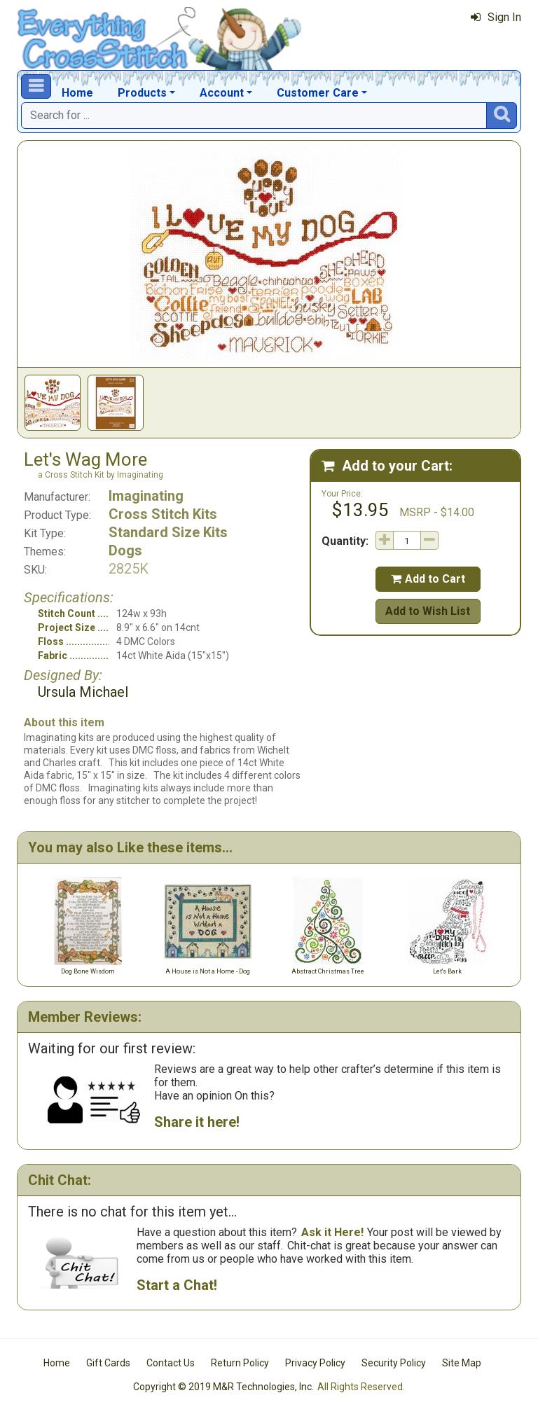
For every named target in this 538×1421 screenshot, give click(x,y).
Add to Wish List (427, 611)
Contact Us (170, 1362)
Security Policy (393, 1362)
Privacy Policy (315, 1362)
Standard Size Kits (168, 532)
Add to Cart (428, 578)
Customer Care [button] (318, 92)
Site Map (461, 1362)
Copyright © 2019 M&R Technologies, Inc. (223, 1386)
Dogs (125, 550)
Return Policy (240, 1362)
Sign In (496, 17)
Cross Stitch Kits (163, 514)
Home (77, 92)
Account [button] (222, 92)
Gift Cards (108, 1362)
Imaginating (146, 495)
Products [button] (142, 92)
